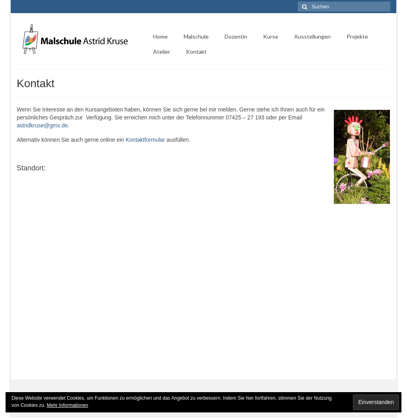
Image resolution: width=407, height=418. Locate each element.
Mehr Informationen (67, 405)
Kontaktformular (145, 140)
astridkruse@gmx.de (42, 125)
